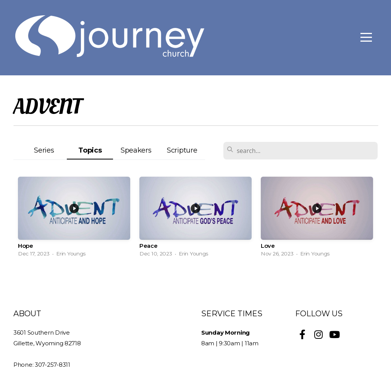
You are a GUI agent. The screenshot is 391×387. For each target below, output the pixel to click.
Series (44, 150)
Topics (90, 150)
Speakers (136, 150)
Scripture (182, 150)
